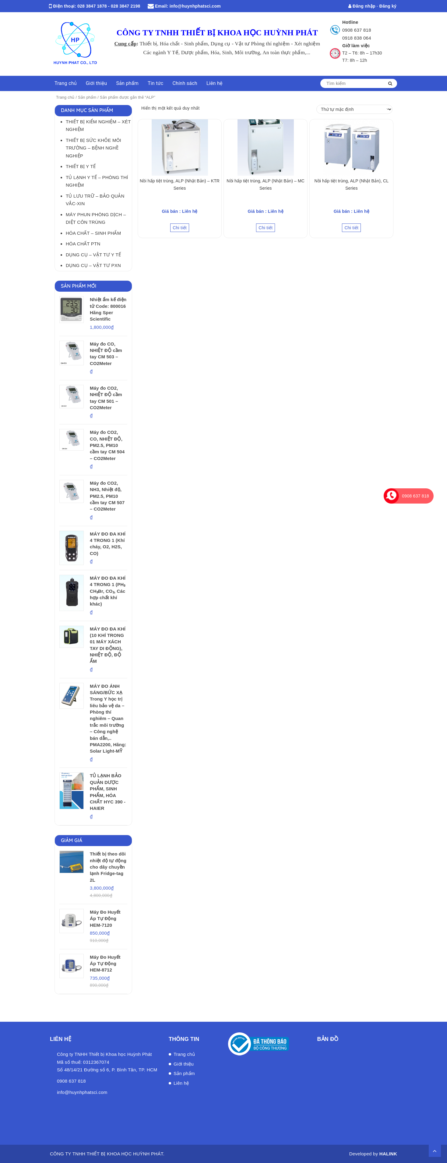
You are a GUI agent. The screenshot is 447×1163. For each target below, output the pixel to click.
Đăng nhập (361, 6)
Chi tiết (180, 227)
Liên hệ (214, 83)
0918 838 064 (356, 37)
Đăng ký (387, 6)
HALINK (388, 1153)
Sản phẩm (127, 83)
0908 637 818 (356, 30)
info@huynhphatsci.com (195, 6)
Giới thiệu (96, 83)
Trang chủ (66, 83)
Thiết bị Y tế (81, 166)
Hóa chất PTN (83, 243)
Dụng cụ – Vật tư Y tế (93, 254)
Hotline (350, 22)
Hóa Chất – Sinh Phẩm (93, 233)
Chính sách (184, 83)
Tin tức (156, 83)
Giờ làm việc (356, 45)
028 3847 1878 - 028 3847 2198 (108, 6)
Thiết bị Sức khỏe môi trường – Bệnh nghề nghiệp (93, 148)
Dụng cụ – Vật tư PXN (93, 265)
